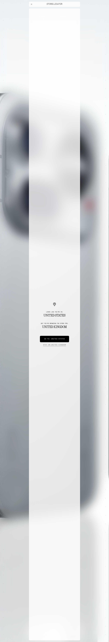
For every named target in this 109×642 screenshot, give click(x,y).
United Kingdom (54, 345)
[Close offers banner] (77, 9)
